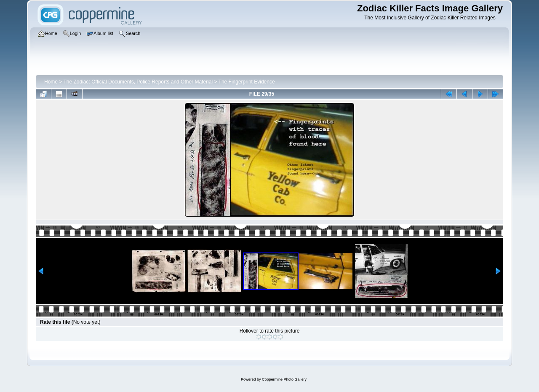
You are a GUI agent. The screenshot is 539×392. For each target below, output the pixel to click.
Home (51, 82)
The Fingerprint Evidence (247, 82)
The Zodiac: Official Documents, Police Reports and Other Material (138, 82)
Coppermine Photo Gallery (284, 379)
